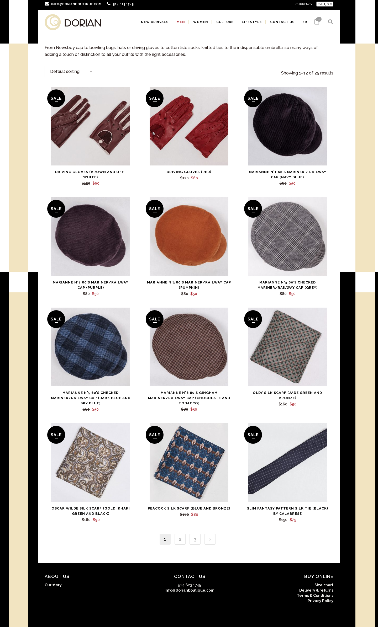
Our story (53, 585)
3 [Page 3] (195, 539)
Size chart (323, 585)
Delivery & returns (316, 590)
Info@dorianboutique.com (189, 590)
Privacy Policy (320, 601)
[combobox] (71, 71)
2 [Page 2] (180, 539)
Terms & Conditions (315, 595)
